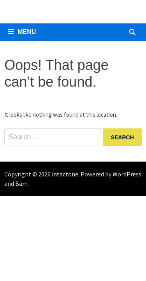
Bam (21, 183)
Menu (22, 31)
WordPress (127, 174)
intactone (65, 174)
